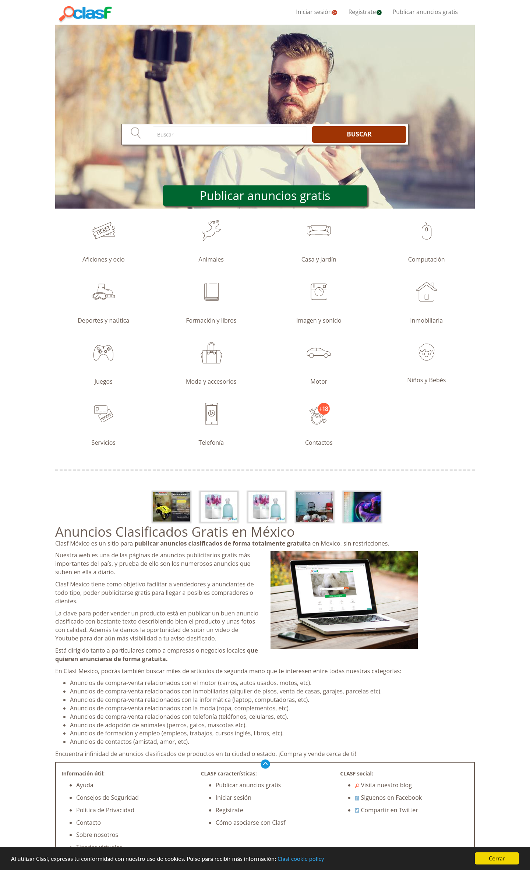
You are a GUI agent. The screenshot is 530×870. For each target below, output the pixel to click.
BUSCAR (359, 134)
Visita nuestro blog (383, 785)
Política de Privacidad (105, 810)
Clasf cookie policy (301, 859)
